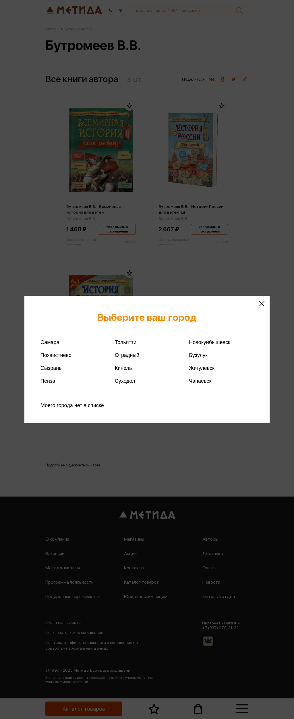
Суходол (125, 381)
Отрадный (127, 355)
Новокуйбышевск (209, 342)
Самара (49, 342)
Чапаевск (200, 381)
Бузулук (198, 355)
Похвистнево (55, 355)
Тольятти (125, 342)
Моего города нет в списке (72, 405)
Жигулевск (201, 368)
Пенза (47, 381)
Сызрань (51, 368)
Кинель (123, 368)
